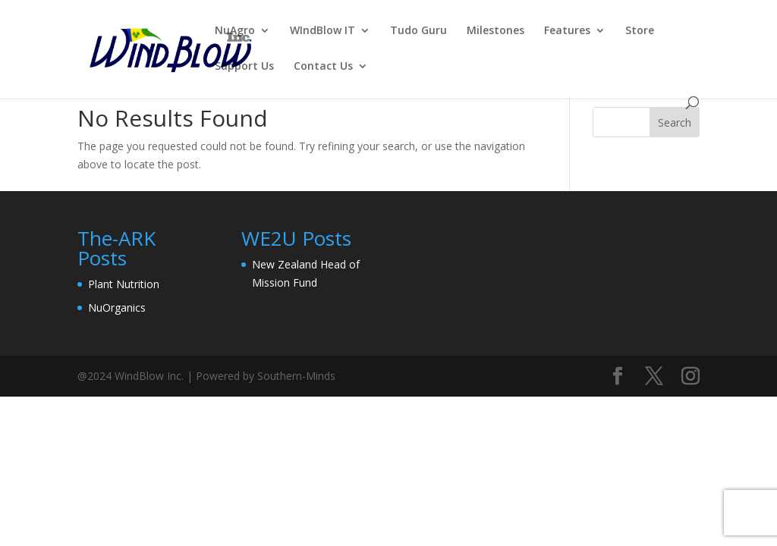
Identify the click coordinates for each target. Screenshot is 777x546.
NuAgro (235, 31)
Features (567, 31)
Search (674, 122)
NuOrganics (117, 307)
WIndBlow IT (322, 31)
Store (639, 31)
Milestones (495, 31)
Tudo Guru (418, 31)
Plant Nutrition (123, 284)
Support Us (244, 67)
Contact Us (323, 67)
